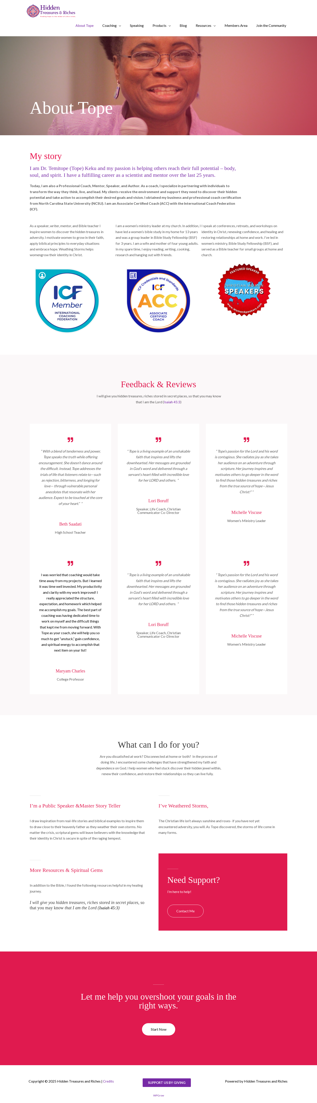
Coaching (109, 25)
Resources (203, 25)
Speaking (137, 25)
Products (159, 25)
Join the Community (271, 25)
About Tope (85, 25)
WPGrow (158, 1095)
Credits (108, 1081)
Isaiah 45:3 (172, 402)
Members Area (236, 25)
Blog (183, 25)
